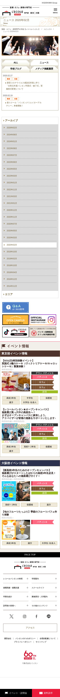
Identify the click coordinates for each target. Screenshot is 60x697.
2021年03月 (12, 196)
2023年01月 (12, 183)
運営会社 (7, 638)
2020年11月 (12, 217)
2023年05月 (12, 169)
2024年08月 (12, 135)
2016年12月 (12, 279)
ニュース (44, 62)
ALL (16, 62)
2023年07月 (12, 155)
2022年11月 (12, 189)
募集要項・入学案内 (40, 597)
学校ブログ (15, 68)
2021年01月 (12, 203)
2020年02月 (12, 245)
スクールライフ (38, 588)
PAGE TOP (30, 554)
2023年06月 (12, 162)
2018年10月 (12, 265)
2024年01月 (12, 141)
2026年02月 (12, 128)
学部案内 (35, 579)
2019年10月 (12, 252)
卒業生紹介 (7, 597)
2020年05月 (12, 231)
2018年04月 (12, 272)
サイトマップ (41, 642)
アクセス (30, 628)
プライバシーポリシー (23, 642)
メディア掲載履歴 (44, 68)
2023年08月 (12, 148)
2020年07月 (12, 224)
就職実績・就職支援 (11, 588)
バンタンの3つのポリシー (25, 638)
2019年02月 (12, 258)
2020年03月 (12, 237)
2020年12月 (12, 210)
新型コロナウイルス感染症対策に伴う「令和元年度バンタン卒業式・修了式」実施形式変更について (24, 86)
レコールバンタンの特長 (13, 579)
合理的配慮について (48, 638)
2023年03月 (12, 176)
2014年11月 (12, 286)
